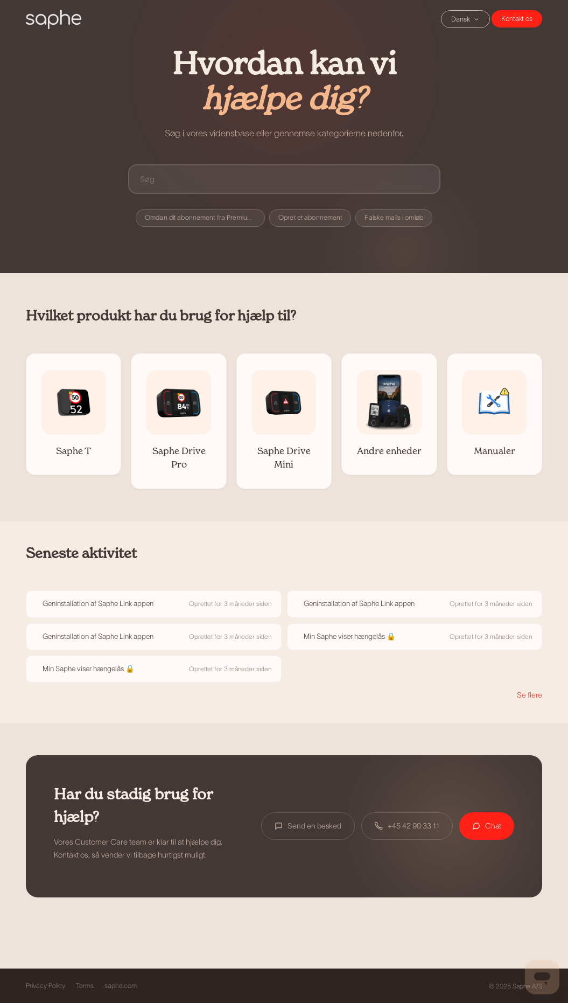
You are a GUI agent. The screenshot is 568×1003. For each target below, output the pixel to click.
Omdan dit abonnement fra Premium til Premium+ (205, 217)
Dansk (465, 19)
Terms (85, 986)
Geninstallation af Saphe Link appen (98, 604)
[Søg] (284, 179)
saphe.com (120, 986)
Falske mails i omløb (393, 217)
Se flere (529, 695)
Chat (517, 18)
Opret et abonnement (310, 217)
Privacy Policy (45, 986)
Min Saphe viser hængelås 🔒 (350, 636)
